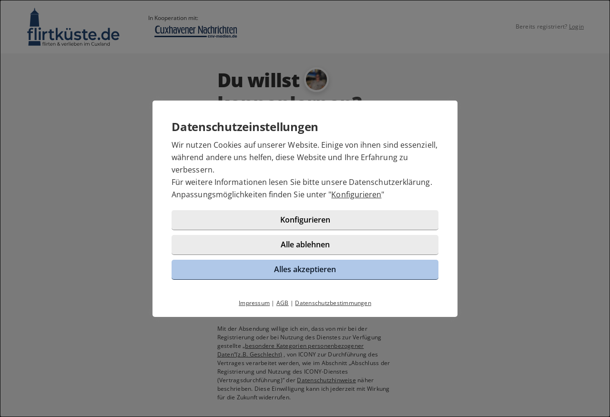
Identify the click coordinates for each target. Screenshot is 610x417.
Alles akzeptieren (305, 269)
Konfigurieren (356, 194)
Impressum (254, 303)
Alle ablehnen (305, 244)
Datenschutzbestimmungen (333, 303)
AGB (282, 303)
